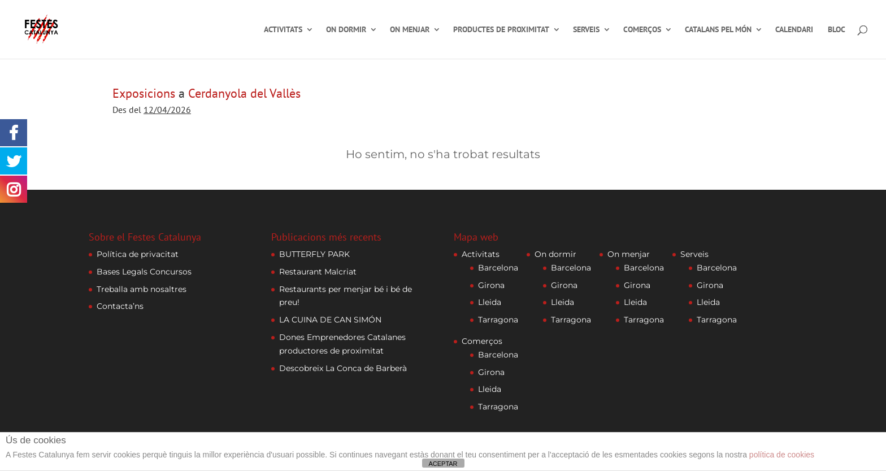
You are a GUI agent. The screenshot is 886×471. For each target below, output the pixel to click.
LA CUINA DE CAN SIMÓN (330, 320)
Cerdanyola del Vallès (244, 93)
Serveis (586, 29)
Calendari (794, 29)
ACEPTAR (442, 463)
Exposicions (143, 93)
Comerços (642, 29)
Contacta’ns (120, 306)
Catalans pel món (718, 29)
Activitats (283, 29)
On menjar (409, 29)
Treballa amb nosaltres (141, 289)
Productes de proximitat (501, 29)
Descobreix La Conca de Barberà (343, 368)
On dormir (346, 29)
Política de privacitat (138, 254)
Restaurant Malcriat (318, 272)
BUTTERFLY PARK (314, 254)
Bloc (836, 29)
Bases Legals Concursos (144, 272)
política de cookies (781, 454)
